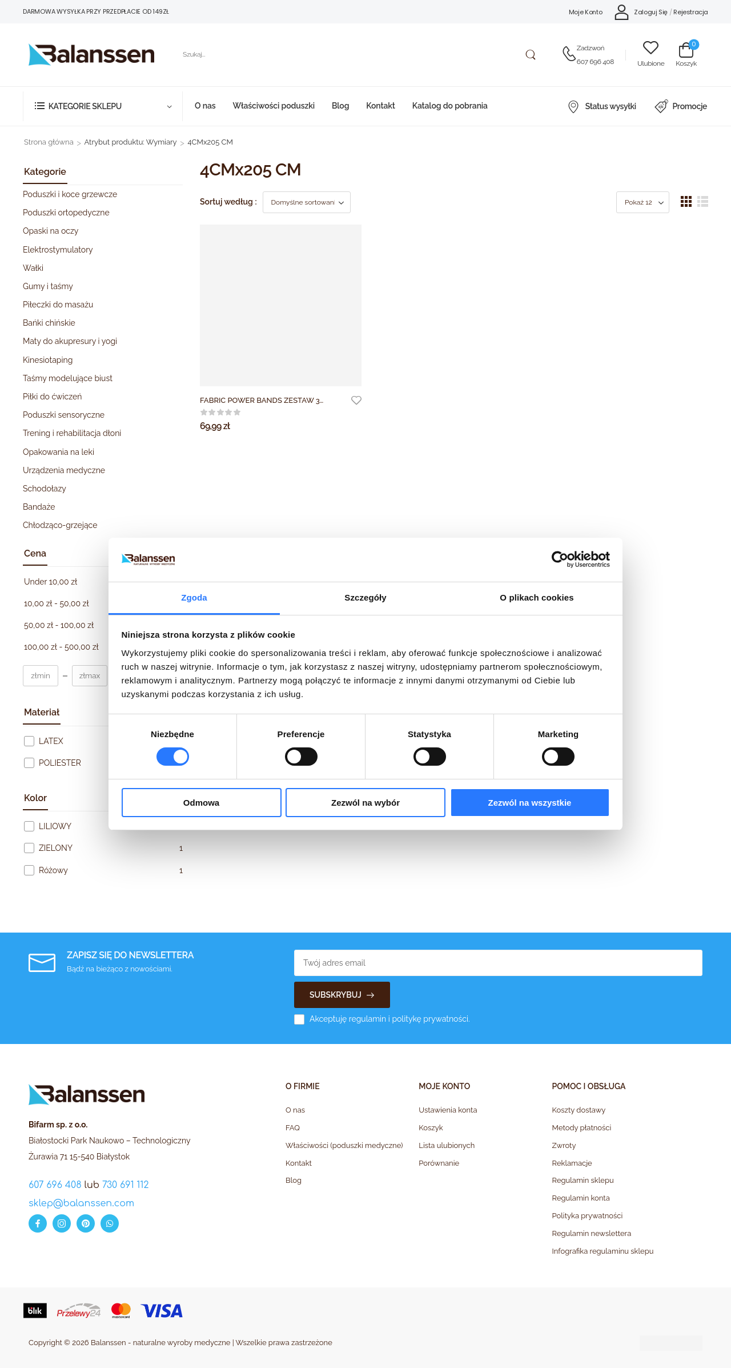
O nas (205, 105)
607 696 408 (595, 62)
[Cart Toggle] (686, 54)
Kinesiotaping (48, 360)
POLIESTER (60, 762)
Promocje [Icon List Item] (680, 106)
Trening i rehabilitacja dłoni (72, 433)
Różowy (53, 870)
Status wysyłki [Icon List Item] (601, 106)
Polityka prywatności (587, 1215)
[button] (686, 201)
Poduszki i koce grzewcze (70, 194)
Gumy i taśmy (48, 286)
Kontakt (380, 105)
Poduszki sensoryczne (64, 414)
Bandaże (39, 506)
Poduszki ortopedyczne (66, 212)
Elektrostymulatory (58, 249)
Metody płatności (582, 1127)
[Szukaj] (357, 54)
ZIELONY (56, 848)
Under (50, 581)
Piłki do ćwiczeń (52, 396)
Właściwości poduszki (273, 105)
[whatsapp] (110, 1223)
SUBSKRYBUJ (336, 994)
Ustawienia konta (448, 1110)
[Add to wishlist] (356, 400)
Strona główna (49, 142)
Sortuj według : (228, 201)
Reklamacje (572, 1163)
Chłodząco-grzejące (60, 525)
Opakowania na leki (58, 452)
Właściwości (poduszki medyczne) (344, 1145)
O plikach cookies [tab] (536, 597)
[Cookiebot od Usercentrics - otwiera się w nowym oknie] (560, 559)
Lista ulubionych (447, 1145)
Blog (340, 105)
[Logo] (91, 54)
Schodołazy (44, 488)
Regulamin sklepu (583, 1180)
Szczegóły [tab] (365, 597)
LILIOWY (55, 826)
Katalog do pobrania (450, 105)
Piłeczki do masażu (58, 304)
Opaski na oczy (50, 230)
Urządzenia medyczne (64, 470)
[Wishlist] (650, 54)
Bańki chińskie (49, 322)
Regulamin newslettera (592, 1233)
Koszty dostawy (579, 1110)
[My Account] (641, 11)
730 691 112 (125, 1185)
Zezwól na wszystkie (530, 802)
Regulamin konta (581, 1198)
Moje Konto (586, 12)
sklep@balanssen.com (81, 1203)
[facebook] (38, 1223)
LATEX (51, 741)
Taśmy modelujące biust (68, 378)
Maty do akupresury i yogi (70, 341)
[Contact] (569, 54)
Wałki (33, 268)
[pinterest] (86, 1223)
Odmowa (201, 802)
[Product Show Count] (642, 202)
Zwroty (564, 1145)
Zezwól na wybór (365, 802)
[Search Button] (530, 54)
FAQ (293, 1127)
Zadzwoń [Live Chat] (590, 48)
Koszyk (431, 1127)
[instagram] (62, 1223)
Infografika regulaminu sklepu (603, 1251)
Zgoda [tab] (194, 597)
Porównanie (439, 1163)
